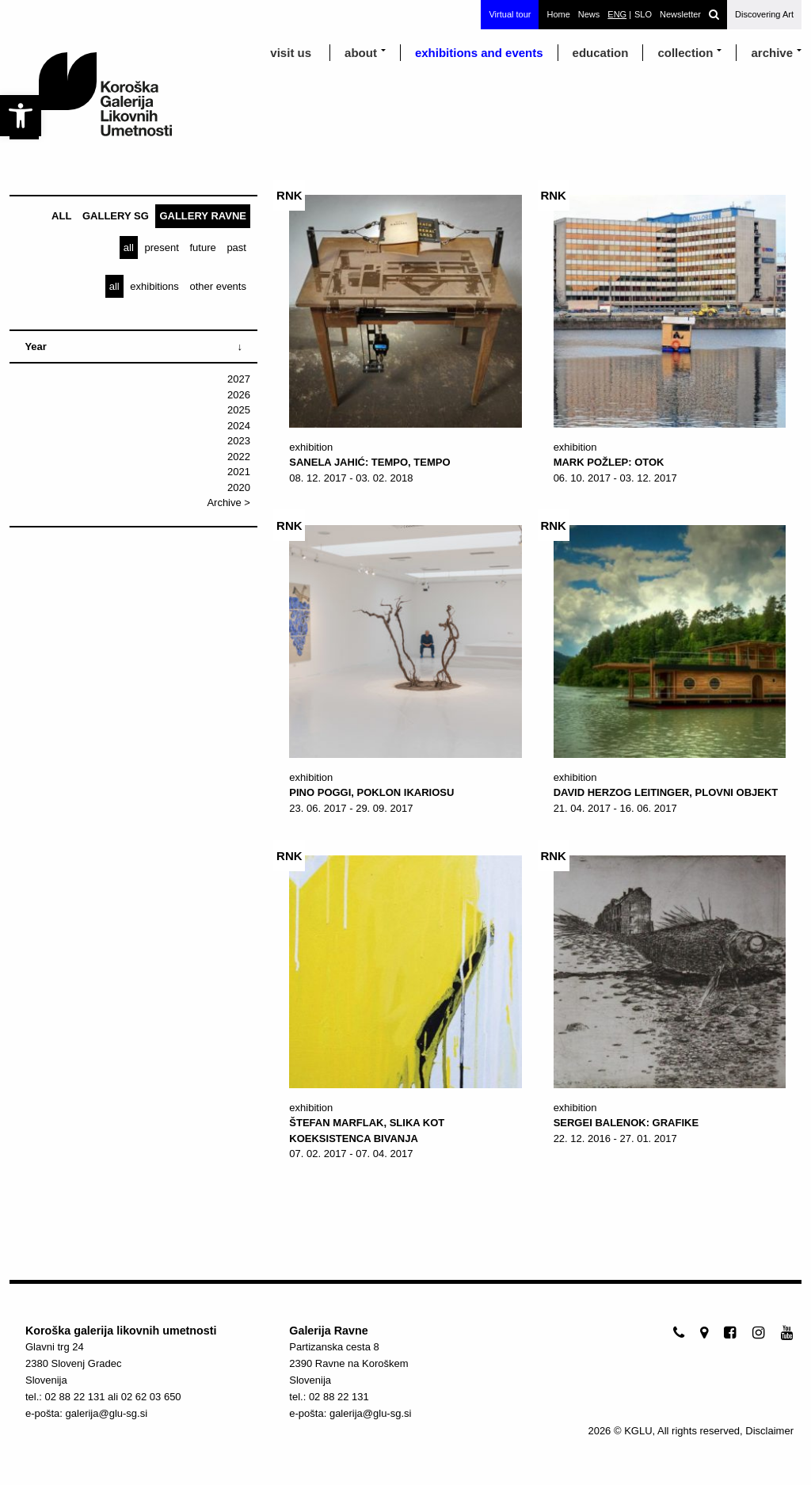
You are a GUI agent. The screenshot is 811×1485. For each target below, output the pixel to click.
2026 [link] (238, 395)
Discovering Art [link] (764, 14)
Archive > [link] (228, 502)
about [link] (361, 52)
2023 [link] (238, 441)
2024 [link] (238, 426)
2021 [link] (238, 472)
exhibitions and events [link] (479, 52)
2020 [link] (238, 487)
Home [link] (557, 14)
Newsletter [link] (680, 14)
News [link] (589, 14)
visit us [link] (290, 52)
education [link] (601, 52)
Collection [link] (685, 52)
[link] (20, 115)
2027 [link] (238, 379)
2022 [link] (238, 457)
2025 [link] (238, 410)
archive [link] (772, 52)
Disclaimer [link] (769, 1431)
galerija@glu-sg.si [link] (107, 1413)
